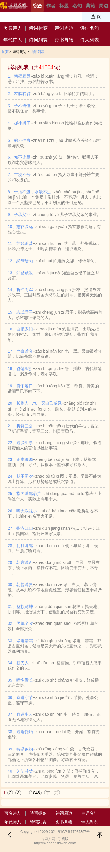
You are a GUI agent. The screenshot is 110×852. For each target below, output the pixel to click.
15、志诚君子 (55, 315)
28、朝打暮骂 (53, 548)
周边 (103, 5)
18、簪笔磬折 (55, 371)
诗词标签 (38, 28)
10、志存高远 (54, 229)
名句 (77, 5)
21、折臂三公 (53, 428)
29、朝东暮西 (54, 567)
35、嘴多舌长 (53, 683)
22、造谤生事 (54, 445)
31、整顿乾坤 (54, 609)
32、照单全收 (53, 626)
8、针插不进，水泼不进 (54, 197)
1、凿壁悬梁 (53, 79)
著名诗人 (12, 28)
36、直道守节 (53, 700)
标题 (64, 5)
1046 (35, 792)
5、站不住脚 (54, 143)
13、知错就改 (53, 275)
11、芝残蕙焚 (54, 246)
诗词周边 (64, 28)
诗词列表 (38, 39)
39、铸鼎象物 (55, 754)
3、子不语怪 (53, 108)
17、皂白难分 (55, 354)
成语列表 (38, 52)
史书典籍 (64, 39)
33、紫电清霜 (55, 646)
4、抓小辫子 (55, 126)
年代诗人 (12, 39)
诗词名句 (89, 28)
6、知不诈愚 (53, 160)
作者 (50, 5)
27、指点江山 (54, 531)
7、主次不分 (53, 177)
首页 (5, 52)
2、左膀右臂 (52, 93)
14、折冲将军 (55, 295)
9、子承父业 (54, 214)
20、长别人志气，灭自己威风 (52, 409)
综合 (37, 5)
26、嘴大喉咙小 (53, 514)
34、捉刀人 (55, 665)
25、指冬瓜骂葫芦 (55, 496)
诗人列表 (89, 39)
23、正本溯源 (54, 462)
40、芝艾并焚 (55, 774)
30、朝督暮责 (55, 589)
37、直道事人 (54, 717)
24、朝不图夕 (54, 479)
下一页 (52, 792)
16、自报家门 (53, 334)
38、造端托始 (54, 734)
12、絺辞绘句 (53, 260)
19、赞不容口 (53, 388)
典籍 (90, 5)
